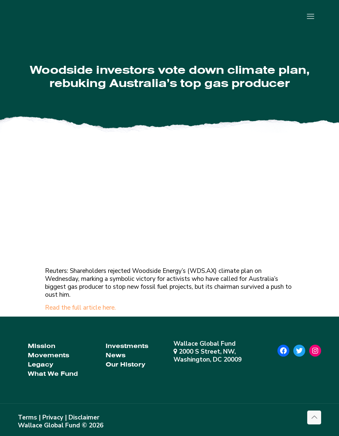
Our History (125, 364)
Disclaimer (84, 417)
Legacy (40, 364)
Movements (48, 355)
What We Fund (53, 374)
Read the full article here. (80, 307)
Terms (27, 417)
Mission (41, 346)
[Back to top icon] (314, 417)
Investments (127, 346)
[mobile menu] (310, 16)
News (115, 355)
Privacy (52, 417)
